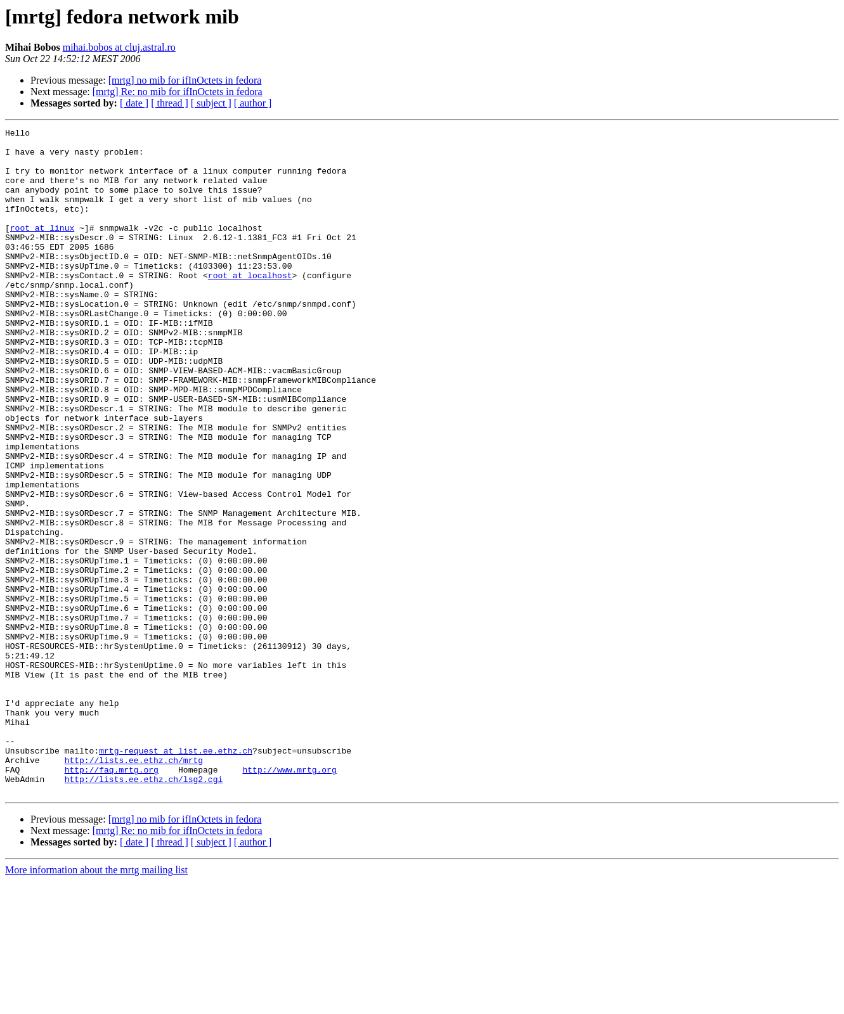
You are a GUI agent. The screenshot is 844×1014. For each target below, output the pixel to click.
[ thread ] (169, 103)
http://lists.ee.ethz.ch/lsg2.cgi (144, 910)
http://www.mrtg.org (289, 898)
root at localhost (250, 305)
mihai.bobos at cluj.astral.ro (119, 47)
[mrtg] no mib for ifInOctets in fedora (185, 80)
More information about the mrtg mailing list (96, 1003)
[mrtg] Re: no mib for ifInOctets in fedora (178, 91)
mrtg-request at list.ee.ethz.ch (175, 876)
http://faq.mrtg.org (112, 898)
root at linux (42, 248)
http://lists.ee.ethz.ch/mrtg (134, 887)
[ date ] (134, 103)
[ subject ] (211, 103)
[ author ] (253, 103)
